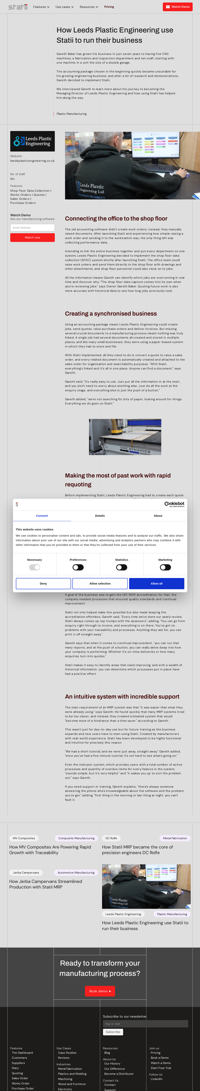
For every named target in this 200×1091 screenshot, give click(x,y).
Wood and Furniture (72, 1084)
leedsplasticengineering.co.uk (32, 161)
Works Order (21, 1083)
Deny (43, 583)
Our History (112, 1063)
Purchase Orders (23, 203)
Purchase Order (23, 1088)
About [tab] (158, 515)
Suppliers (18, 1063)
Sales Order (20, 1078)
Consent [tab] (42, 515)
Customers (19, 1057)
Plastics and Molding (72, 1073)
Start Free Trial (161, 1068)
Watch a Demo (161, 1063)
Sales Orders (19, 199)
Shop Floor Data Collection (30, 191)
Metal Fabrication (70, 1068)
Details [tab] (100, 515)
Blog (107, 1052)
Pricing (155, 1052)
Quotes (39, 195)
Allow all (157, 583)
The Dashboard (22, 1052)
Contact (110, 1084)
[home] (18, 7)
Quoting (17, 1073)
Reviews (64, 1057)
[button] (40, 7)
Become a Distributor (119, 1073)
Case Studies (67, 1052)
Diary (15, 1068)
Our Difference (114, 1068)
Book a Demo (160, 1057)
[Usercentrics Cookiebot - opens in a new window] (167, 504)
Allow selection (100, 583)
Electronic (65, 1089)
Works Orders (20, 195)
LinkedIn (156, 1079)
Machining (65, 1079)
